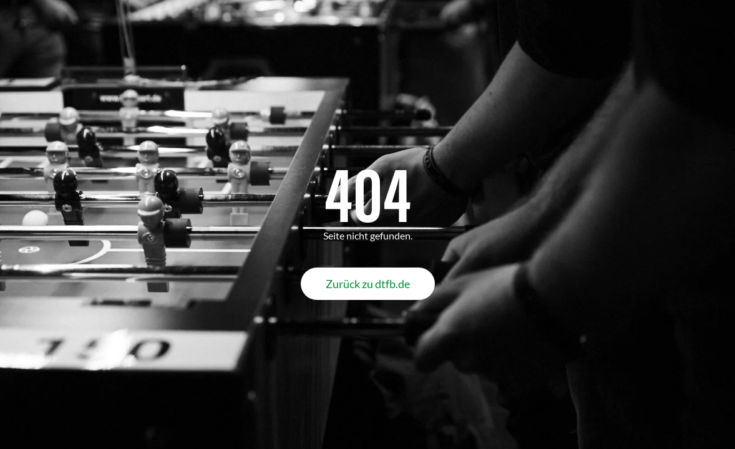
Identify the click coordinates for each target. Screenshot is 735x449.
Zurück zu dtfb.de (368, 284)
